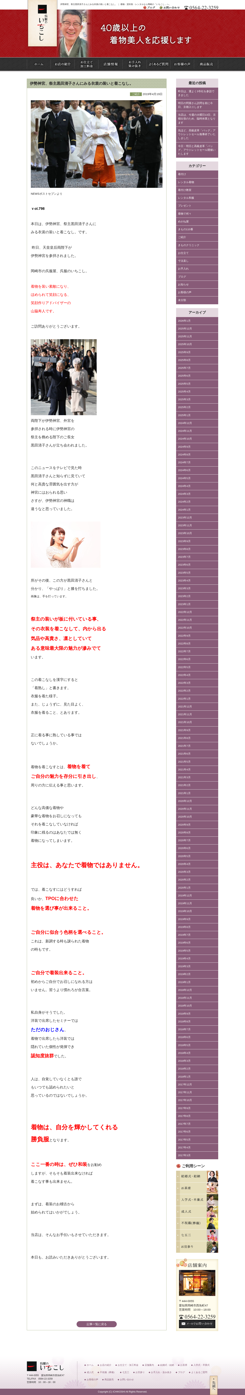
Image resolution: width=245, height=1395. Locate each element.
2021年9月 (184, 730)
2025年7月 (184, 368)
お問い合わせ (127, 1379)
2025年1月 (184, 415)
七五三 (125, 1372)
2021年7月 (184, 745)
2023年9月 (184, 541)
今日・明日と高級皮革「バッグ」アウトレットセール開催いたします (197, 150)
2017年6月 (184, 1131)
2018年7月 (184, 1029)
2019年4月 (184, 958)
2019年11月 (185, 903)
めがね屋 (183, 221)
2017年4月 (184, 1147)
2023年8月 (184, 549)
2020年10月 (185, 816)
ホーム (90, 1365)
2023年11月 (185, 525)
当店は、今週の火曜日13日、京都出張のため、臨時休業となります (197, 118)
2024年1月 (184, 509)
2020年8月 (184, 832)
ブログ (182, 276)
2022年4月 (184, 675)
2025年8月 (184, 360)
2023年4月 (184, 580)
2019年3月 (184, 966)
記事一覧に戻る (97, 1324)
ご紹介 (182, 237)
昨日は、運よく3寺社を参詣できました (196, 93)
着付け (182, 174)
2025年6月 (184, 375)
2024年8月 (184, 454)
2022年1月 (184, 698)
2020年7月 (184, 840)
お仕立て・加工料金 (128, 1365)
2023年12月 (185, 517)
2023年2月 (184, 596)
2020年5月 (184, 856)
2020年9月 (184, 824)
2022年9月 (184, 635)
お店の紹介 (105, 1365)
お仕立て (183, 253)
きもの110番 (185, 229)
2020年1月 (184, 887)
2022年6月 (184, 659)
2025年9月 (184, 352)
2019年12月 (185, 895)
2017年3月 (184, 1155)
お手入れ (183, 268)
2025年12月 (185, 328)
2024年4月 (184, 486)
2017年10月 (185, 1100)
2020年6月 (184, 848)
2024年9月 (184, 446)
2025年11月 (185, 336)
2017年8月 (184, 1116)
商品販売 (109, 1379)
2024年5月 (184, 478)
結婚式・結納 (167, 1365)
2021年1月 (184, 793)
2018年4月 (184, 1053)
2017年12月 (185, 1084)
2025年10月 (185, 344)
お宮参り (140, 1372)
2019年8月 (184, 927)
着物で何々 (184, 213)
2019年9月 (184, 919)
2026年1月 (184, 320)
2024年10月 (185, 438)
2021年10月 (185, 722)
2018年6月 (184, 1037)
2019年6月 (184, 942)
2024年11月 (185, 430)
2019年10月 (185, 911)
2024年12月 (185, 423)
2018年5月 (184, 1045)
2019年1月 (184, 982)
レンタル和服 (186, 197)
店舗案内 (149, 1365)
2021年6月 (184, 753)
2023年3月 (184, 588)
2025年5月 (184, 383)
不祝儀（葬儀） (108, 1372)
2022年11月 (185, 619)
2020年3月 (184, 871)
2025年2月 (184, 407)
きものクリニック (188, 245)
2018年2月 (184, 1068)
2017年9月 (184, 1108)
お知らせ (183, 284)
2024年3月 (184, 493)
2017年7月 (184, 1123)
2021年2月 (184, 785)
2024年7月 (184, 462)
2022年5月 (184, 667)
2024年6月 (184, 470)
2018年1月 (184, 1076)
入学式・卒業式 (202, 1365)
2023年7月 (184, 556)
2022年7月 (184, 651)
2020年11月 (185, 808)
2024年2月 (184, 501)
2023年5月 (184, 572)
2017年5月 (184, 1139)
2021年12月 (185, 706)
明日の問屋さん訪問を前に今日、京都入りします (195, 105)
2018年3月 (184, 1060)
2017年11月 (185, 1092)
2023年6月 (184, 564)
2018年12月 (185, 990)
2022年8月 (184, 643)
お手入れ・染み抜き (161, 1372)
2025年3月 (184, 399)
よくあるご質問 (199, 1372)
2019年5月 (184, 950)
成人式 (90, 1372)
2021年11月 (185, 714)
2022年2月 (184, 690)
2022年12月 (185, 612)
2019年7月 (184, 934)
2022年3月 (184, 682)
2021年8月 (184, 738)
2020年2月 (184, 879)
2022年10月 (185, 627)
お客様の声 (184, 292)
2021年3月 (184, 777)
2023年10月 (185, 533)
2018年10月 (185, 1005)
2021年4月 (184, 769)
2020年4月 (184, 864)
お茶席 (183, 1365)
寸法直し (183, 260)
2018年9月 (184, 1013)
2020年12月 (185, 801)
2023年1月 (184, 604)
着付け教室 (184, 190)
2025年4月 (184, 391)
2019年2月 (184, 974)
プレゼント (184, 205)
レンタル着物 (186, 182)
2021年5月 (184, 761)
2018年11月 (185, 997)
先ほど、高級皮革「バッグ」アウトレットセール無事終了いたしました (197, 134)
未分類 (182, 300)
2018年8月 (184, 1021)
